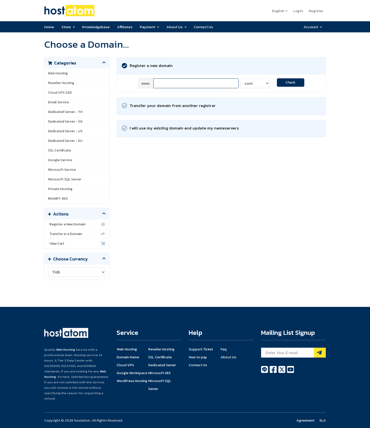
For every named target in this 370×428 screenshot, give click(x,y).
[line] (265, 372)
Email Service (58, 102)
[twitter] (282, 372)
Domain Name (128, 357)
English (280, 11)
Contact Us (203, 27)
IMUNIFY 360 (58, 198)
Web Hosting (58, 73)
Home (49, 27)
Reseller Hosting (61, 83)
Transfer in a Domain (76, 234)
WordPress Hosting (132, 381)
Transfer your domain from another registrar (169, 106)
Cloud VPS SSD (60, 92)
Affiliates (124, 27)
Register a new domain (147, 66)
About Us (176, 27)
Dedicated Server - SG (65, 121)
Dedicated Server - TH (65, 111)
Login (298, 11)
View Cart (76, 244)
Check (290, 82)
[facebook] (273, 372)
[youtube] (290, 372)
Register (316, 11)
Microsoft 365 (159, 373)
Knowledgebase (96, 27)
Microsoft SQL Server (64, 179)
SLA (322, 420)
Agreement (305, 420)
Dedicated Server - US (65, 131)
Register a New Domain (76, 224)
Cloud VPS (125, 365)
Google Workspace (132, 373)
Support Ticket (201, 349)
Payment (149, 27)
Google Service (60, 160)
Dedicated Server (162, 365)
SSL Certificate (59, 150)
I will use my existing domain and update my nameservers (180, 128)
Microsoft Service (62, 169)
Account (313, 27)
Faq (223, 349)
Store (68, 27)
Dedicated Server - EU (65, 140)
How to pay (198, 357)
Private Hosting (60, 189)
